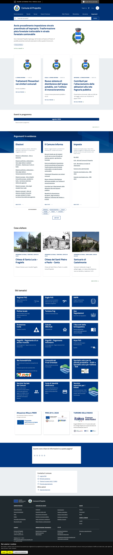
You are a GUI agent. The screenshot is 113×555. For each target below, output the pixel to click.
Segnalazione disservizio (63, 534)
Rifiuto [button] (10, 552)
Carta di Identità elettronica (51, 384)
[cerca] (97, 8)
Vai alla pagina (21, 92)
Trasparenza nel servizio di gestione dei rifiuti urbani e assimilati (66, 538)
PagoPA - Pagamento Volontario (53, 341)
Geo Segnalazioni (79, 312)
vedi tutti (56, 218)
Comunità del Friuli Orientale (51, 361)
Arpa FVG (77, 340)
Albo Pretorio (65, 14)
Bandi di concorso (40, 533)
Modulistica (76, 14)
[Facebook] (88, 8)
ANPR (76, 297)
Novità (81, 505)
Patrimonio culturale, (21, 254)
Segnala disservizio (45, 490)
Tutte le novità (19, 48)
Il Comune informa (20, 77)
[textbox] (56, 455)
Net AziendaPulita (24, 360)
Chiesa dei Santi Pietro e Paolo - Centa (56, 261)
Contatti (16, 527)
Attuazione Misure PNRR (27, 412)
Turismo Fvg (50, 311)
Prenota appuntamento (46, 484)
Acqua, (46, 77)
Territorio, (30, 254)
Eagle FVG (49, 297)
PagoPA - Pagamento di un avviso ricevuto (27, 341)
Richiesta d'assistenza (63, 531)
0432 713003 (48, 481)
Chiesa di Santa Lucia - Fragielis (27, 261)
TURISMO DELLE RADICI (83, 412)
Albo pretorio (39, 534)
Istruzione (85, 14)
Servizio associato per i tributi (79, 385)
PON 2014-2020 (52, 412)
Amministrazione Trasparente (43, 527)
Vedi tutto (96, 127)
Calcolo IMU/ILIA (48, 325)
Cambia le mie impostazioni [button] (20, 552)
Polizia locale (22, 311)
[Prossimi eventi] (98, 119)
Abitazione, (77, 77)
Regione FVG (22, 297)
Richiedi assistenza (45, 479)
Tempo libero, (89, 254)
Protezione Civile (21, 325)
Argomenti (94, 14)
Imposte (78, 144)
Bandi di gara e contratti (41, 531)
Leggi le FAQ (43, 476)
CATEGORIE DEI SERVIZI (41, 505)
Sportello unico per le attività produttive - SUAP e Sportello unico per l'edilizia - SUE (85, 363)
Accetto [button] (4, 552)
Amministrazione (18, 505)
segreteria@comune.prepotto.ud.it (25, 539)
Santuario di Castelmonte (80, 261)
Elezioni (19, 144)
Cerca (95, 18)
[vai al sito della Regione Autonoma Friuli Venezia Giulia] (28, 2)
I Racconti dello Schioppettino (80, 325)
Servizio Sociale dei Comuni (23, 384)
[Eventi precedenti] (15, 119)
